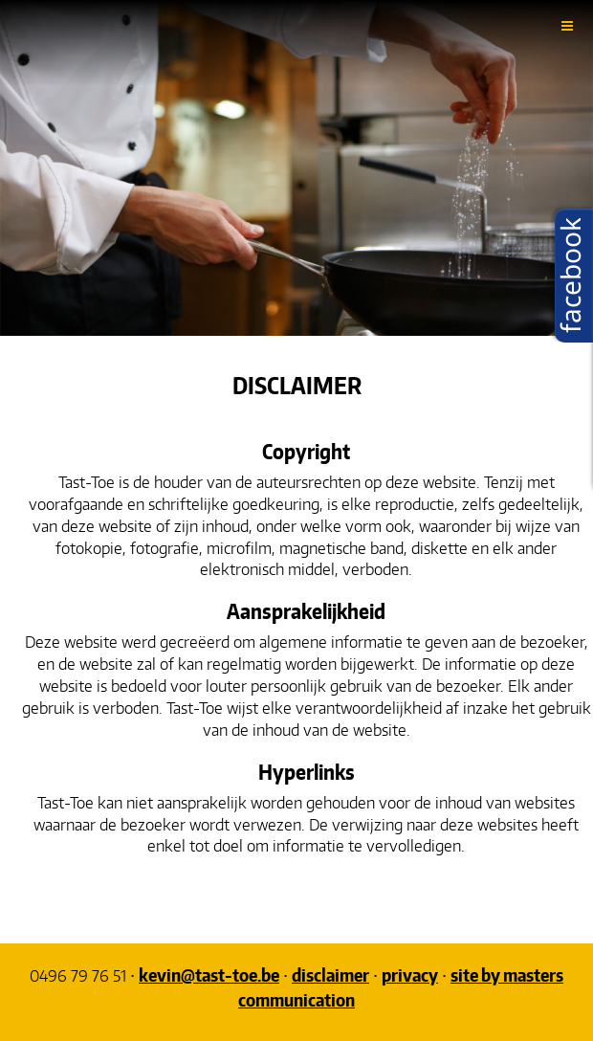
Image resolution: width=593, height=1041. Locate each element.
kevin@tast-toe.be (209, 974)
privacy (410, 974)
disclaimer (330, 974)
